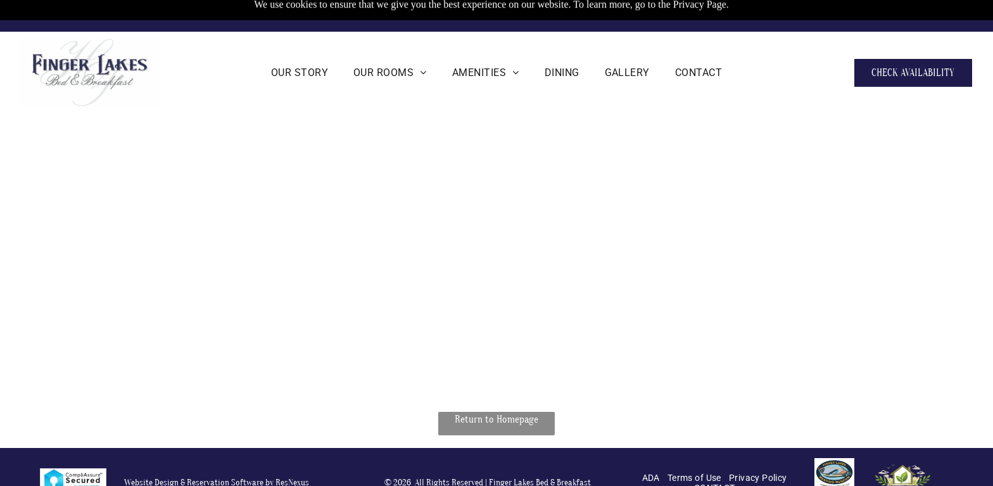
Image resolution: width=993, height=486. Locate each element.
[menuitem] (299, 72)
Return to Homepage (496, 419)
